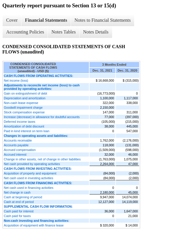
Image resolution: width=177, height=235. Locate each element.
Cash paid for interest (18, 211)
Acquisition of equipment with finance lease (34, 225)
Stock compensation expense (24, 112)
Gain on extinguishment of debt (25, 93)
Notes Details (96, 31)
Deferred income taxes (19, 121)
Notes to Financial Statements (103, 20)
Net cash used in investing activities (28, 178)
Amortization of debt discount (24, 126)
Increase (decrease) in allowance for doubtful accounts (42, 117)
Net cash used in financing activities (28, 187)
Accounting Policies (25, 31)
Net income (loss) (16, 80)
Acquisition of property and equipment (30, 173)
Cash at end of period (19, 202)
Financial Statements (46, 20)
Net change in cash (17, 192)
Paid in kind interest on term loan (26, 131)
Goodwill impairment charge (23, 107)
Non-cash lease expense (21, 103)
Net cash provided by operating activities (32, 164)
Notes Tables (63, 31)
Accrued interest (15, 154)
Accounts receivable (18, 140)
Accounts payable (16, 145)
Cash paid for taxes (17, 216)
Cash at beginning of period (23, 197)
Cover (12, 20)
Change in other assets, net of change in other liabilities (42, 159)
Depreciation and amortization (24, 98)
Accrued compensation (20, 150)
